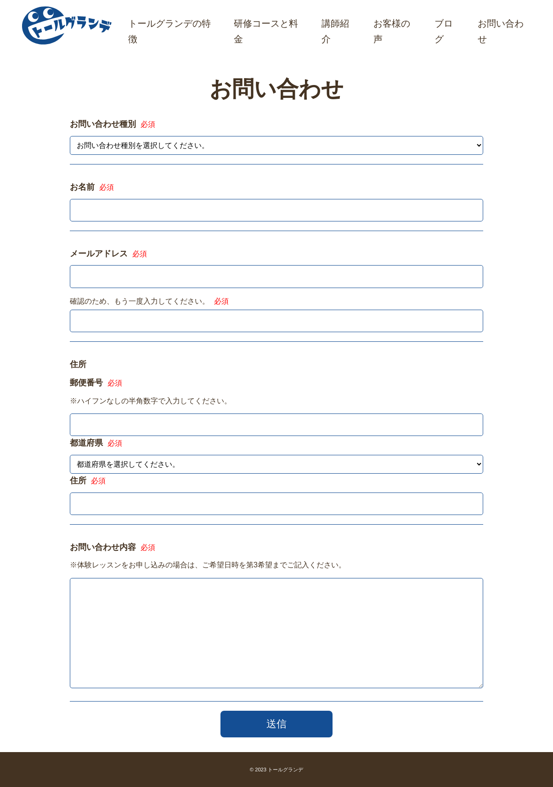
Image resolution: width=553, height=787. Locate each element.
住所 (88, 480)
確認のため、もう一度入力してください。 (149, 301)
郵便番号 (96, 382)
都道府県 (96, 442)
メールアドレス (108, 253)
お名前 (92, 187)
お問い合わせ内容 (112, 547)
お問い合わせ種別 (112, 124)
